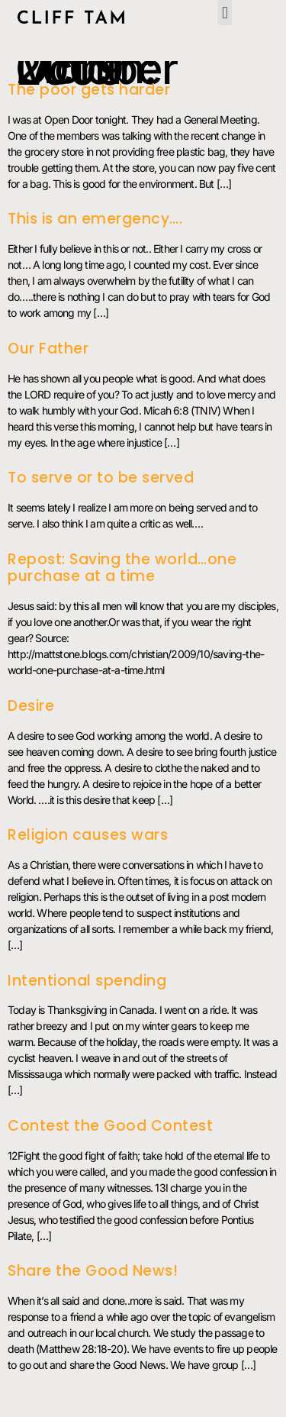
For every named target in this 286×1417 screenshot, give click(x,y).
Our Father (48, 348)
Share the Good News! (93, 1270)
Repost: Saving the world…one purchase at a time (122, 568)
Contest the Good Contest (110, 1125)
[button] (224, 12)
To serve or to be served (101, 477)
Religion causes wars (88, 835)
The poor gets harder (89, 89)
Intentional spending (87, 980)
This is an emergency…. (95, 218)
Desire (31, 706)
